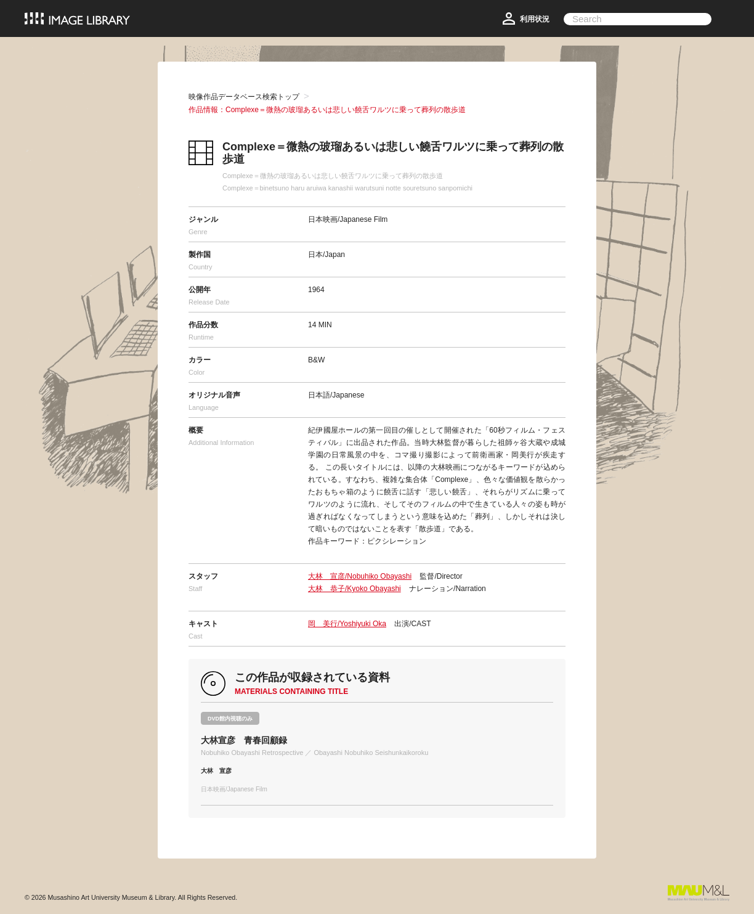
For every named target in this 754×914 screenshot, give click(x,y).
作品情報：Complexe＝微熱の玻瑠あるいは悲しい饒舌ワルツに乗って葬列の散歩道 (327, 109)
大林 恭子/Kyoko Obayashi (354, 588)
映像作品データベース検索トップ (243, 96)
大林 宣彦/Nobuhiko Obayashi (359, 576)
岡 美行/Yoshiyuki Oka (347, 623)
